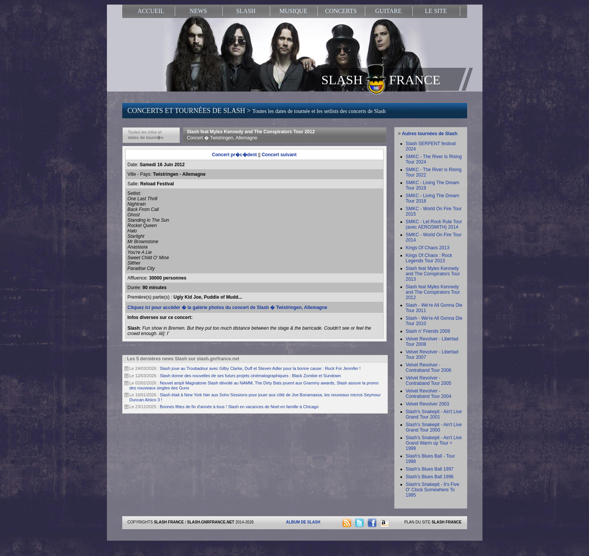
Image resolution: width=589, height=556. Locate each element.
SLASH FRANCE (381, 79)
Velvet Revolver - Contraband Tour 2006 (428, 367)
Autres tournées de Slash (430, 133)
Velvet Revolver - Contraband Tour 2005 (428, 380)
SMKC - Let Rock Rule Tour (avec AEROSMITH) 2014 (434, 224)
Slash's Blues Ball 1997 (430, 469)
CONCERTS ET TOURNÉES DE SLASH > (257, 110)
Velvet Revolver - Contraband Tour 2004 (428, 393)
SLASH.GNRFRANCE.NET (210, 522)
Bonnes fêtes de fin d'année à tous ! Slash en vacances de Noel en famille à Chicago (239, 406)
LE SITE (436, 11)
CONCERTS (341, 11)
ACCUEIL (151, 11)
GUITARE (388, 11)
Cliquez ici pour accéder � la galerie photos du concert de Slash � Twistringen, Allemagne (227, 307)
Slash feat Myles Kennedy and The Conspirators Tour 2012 (251, 135)
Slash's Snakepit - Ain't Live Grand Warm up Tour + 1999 (434, 443)
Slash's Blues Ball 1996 (430, 476)
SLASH (246, 11)
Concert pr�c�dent (234, 154)
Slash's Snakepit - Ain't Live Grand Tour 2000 (434, 427)
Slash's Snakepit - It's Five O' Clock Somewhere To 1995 (432, 490)
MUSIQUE (293, 11)
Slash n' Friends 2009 (428, 331)
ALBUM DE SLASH (303, 522)
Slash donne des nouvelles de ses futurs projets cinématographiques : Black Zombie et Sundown (250, 375)
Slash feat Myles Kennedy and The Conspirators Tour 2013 (433, 274)
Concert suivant (279, 154)
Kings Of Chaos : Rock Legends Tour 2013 (429, 258)
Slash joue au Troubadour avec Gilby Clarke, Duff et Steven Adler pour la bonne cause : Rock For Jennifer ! (260, 368)
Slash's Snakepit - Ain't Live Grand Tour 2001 (434, 414)
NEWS (198, 11)
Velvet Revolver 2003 (427, 404)
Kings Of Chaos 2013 (428, 247)
